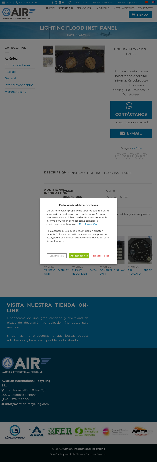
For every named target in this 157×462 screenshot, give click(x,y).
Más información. (87, 224)
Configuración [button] (57, 256)
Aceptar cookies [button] (79, 255)
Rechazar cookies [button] (100, 256)
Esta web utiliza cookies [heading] (78, 205)
